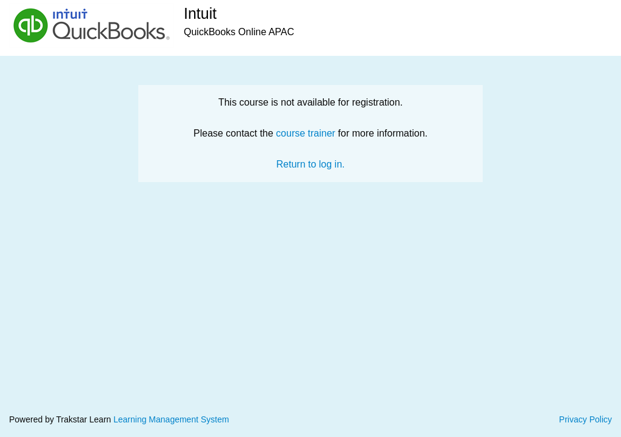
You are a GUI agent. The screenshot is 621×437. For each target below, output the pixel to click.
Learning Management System (171, 419)
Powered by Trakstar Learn (61, 419)
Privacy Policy (585, 419)
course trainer (305, 133)
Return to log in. (311, 164)
